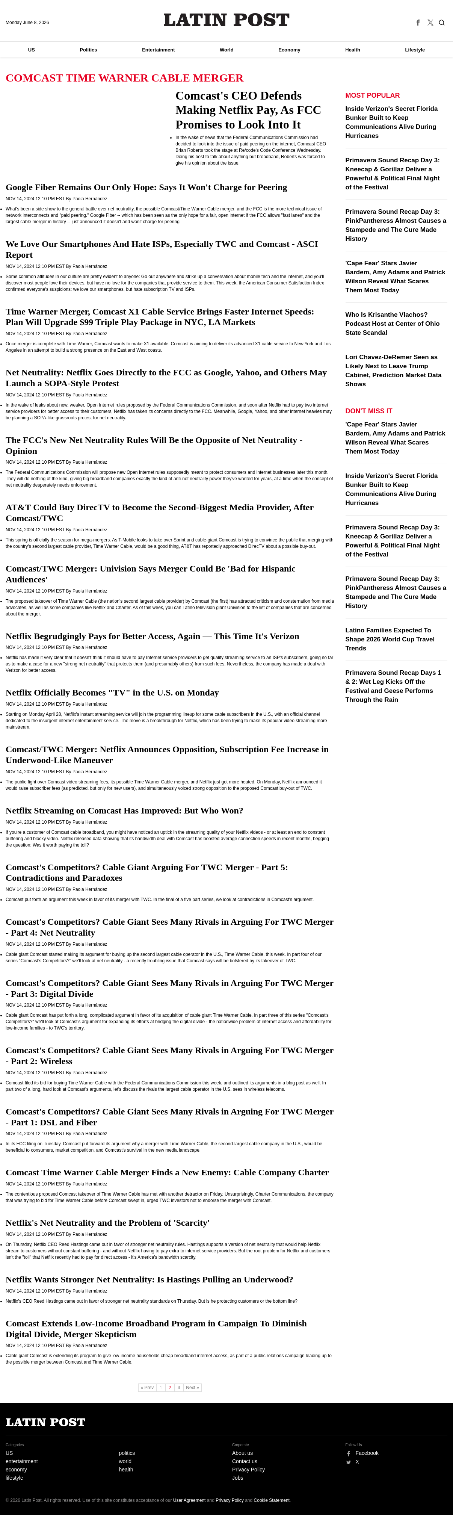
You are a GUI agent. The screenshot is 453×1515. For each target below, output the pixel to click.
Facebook (367, 1453)
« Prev (147, 1387)
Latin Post (227, 19)
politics (127, 1453)
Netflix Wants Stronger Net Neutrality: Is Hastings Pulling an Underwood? (149, 1279)
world (125, 1461)
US (31, 50)
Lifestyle (415, 50)
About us (242, 1453)
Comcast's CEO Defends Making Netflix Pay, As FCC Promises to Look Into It (248, 110)
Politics (88, 50)
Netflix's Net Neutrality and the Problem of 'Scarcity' (108, 1223)
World (227, 50)
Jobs (237, 1478)
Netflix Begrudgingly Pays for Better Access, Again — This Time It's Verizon (152, 636)
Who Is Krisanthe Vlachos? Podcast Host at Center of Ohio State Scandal (393, 323)
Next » (192, 1387)
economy (16, 1470)
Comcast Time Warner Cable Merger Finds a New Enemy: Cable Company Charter (167, 1172)
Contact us (244, 1461)
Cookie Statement (272, 1500)
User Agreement (189, 1500)
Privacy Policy (248, 1470)
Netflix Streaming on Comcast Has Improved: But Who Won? (124, 810)
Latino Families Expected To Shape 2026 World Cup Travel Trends (390, 639)
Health (352, 50)
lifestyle (14, 1478)
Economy (289, 50)
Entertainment (158, 50)
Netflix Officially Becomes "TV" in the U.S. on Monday (112, 692)
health (126, 1470)
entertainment (22, 1461)
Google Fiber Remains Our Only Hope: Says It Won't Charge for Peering (146, 187)
